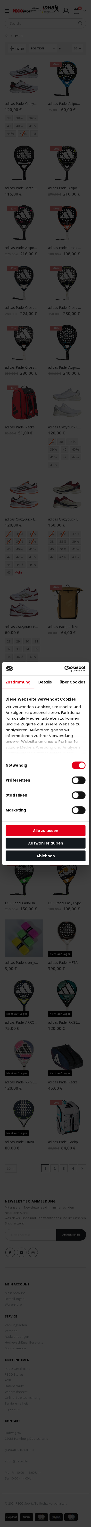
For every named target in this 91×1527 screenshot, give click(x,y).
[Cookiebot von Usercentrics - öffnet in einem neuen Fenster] (64, 669)
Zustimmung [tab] (18, 681)
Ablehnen (45, 855)
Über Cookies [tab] (72, 681)
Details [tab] (45, 681)
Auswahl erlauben (45, 843)
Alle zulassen (45, 830)
